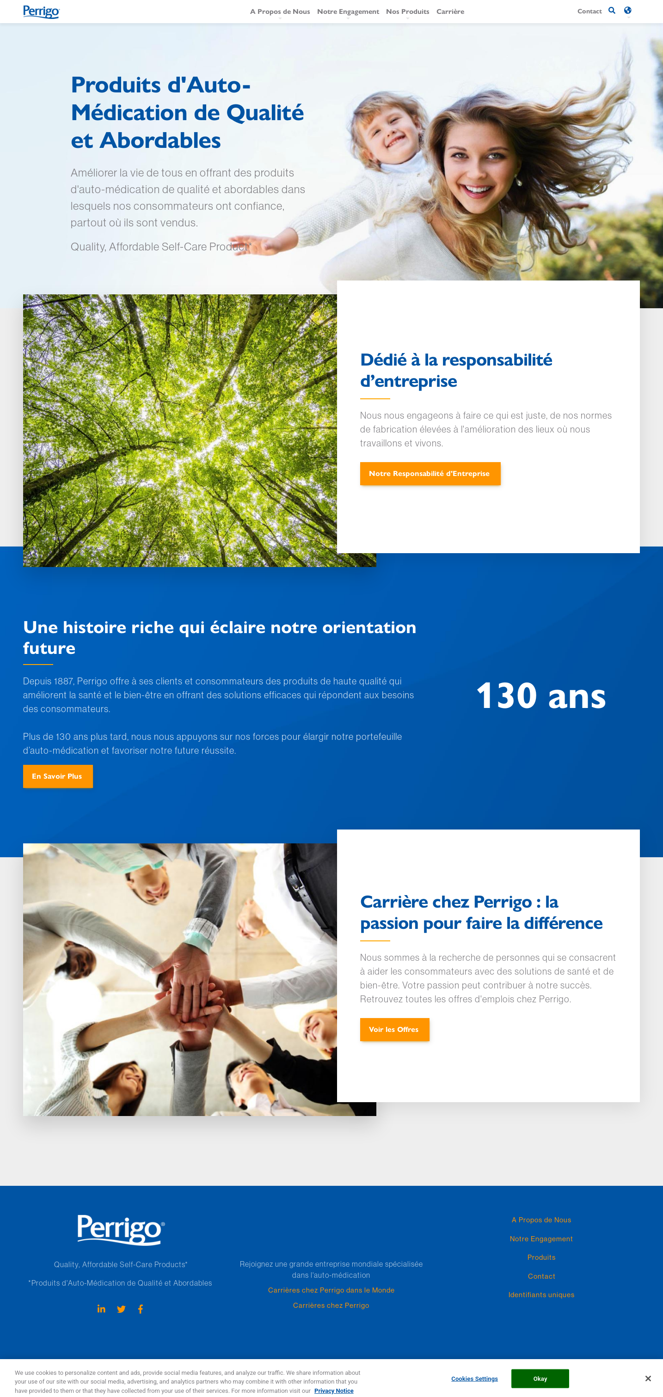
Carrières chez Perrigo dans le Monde (331, 1290)
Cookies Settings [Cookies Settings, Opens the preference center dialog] (474, 1381)
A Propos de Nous (280, 11)
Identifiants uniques (542, 1294)
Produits (542, 1257)
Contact (542, 1276)
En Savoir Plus (57, 775)
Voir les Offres (393, 1029)
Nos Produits (408, 11)
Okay (540, 1381)
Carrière (450, 11)
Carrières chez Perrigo (331, 1305)
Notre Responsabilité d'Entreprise (429, 473)
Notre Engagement (348, 11)
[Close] (648, 1382)
